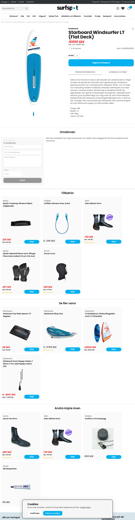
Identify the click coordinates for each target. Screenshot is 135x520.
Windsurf (13, 16)
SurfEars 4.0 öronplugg (80, 371)
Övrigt (97, 16)
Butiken (13, 2)
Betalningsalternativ (11, 435)
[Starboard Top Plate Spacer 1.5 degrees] (17, 343)
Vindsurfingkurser (10, 462)
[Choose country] (118, 8)
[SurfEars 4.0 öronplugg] (84, 402)
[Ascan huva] (17, 282)
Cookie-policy (85, 507)
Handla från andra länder (13, 441)
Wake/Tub (53, 16)
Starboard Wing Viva (46, 314)
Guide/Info (30, 2)
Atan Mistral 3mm (78, 203)
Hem (2, 22)
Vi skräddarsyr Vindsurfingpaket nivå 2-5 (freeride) (82, 316)
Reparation (7, 455)
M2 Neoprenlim (111, 371)
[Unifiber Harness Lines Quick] (50, 234)
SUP (34, 16)
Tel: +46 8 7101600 (43, 496)
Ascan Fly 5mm (10, 371)
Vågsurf (42, 16)
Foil (28, 16)
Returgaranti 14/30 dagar (110, 2)
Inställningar (35, 513)
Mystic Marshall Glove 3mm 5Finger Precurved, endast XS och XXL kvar (116, 206)
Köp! (59, 242)
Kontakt (21, 2)
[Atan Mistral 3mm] (84, 232)
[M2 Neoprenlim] (118, 402)
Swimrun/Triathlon (76, 448)
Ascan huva (8, 254)
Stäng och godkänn (52, 513)
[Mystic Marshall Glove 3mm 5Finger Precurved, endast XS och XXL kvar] (118, 232)
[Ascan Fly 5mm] (17, 400)
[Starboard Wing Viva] (50, 341)
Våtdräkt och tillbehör (71, 16)
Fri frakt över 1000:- (128, 2)
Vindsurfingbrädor (19, 22)
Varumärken (120, 16)
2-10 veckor (76, 48)
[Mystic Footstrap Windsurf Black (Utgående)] (17, 233)
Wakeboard (73, 438)
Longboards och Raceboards (35, 22)
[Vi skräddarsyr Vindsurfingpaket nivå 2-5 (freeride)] (84, 343)
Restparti (107, 16)
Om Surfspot (7, 428)
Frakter (5, 438)
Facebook (106, 473)
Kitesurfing (73, 431)
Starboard (73, 29)
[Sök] (15, 8)
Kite (22, 16)
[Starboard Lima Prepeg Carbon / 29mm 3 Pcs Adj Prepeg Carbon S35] (118, 343)
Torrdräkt (88, 16)
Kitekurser (6, 458)
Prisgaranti (96, 2)
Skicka (129, 445)
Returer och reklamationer (14, 445)
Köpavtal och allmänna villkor (15, 431)
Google (105, 461)
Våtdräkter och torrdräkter (80, 445)
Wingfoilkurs (7, 465)
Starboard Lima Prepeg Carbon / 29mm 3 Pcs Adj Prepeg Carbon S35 (115, 316)
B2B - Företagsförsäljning (13, 448)
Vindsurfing (73, 428)
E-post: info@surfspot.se (46, 499)
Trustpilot (106, 484)
